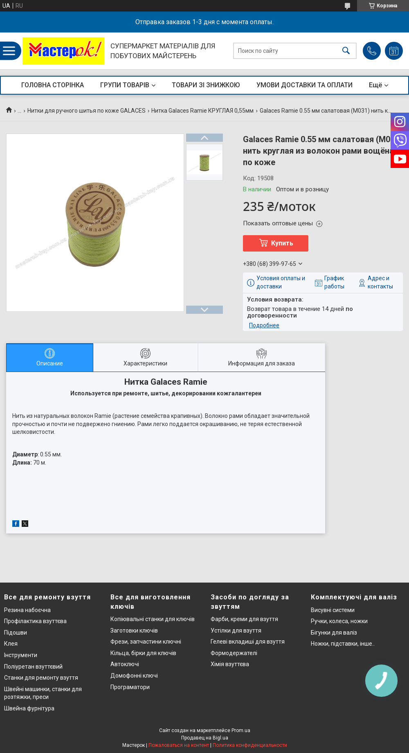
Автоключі (124, 664)
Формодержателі (234, 653)
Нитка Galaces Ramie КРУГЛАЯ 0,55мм (202, 110)
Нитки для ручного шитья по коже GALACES (86, 110)
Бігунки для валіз (334, 632)
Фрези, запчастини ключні (145, 641)
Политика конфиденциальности (250, 745)
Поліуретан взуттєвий (33, 666)
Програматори (130, 687)
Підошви (15, 632)
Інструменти (20, 655)
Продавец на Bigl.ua (204, 738)
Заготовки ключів (134, 630)
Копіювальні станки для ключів (152, 619)
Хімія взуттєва (230, 664)
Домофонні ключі (134, 675)
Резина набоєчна (27, 610)
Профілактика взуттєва (35, 621)
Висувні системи (333, 610)
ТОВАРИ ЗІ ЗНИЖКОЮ (206, 85)
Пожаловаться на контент (178, 745)
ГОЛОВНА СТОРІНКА (52, 85)
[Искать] (346, 51)
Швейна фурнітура (29, 708)
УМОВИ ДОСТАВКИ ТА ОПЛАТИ (304, 85)
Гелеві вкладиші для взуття (248, 641)
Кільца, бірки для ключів (143, 653)
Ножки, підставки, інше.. (343, 643)
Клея (11, 643)
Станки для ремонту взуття (41, 677)
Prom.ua (240, 730)
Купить (282, 243)
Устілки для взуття (236, 630)
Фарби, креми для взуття (244, 619)
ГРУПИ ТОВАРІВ (124, 85)
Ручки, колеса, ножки (339, 621)
